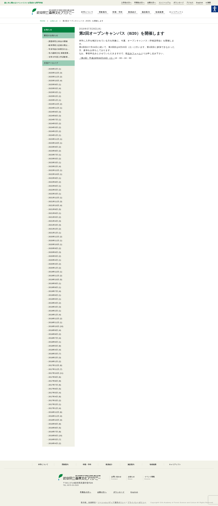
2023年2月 (53, 166)
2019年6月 (53, 295)
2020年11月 (54, 240)
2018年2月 (53, 358)
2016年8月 (53, 428)
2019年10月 (54, 279)
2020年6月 (53, 252)
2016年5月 (53, 439)
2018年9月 (53, 330)
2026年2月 (53, 69)
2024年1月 (53, 135)
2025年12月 (54, 73)
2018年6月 (53, 342)
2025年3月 (53, 92)
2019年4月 (53, 303)
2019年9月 (53, 283)
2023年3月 (53, 162)
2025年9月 (53, 84)
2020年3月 (53, 264)
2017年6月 (53, 389)
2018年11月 (54, 322)
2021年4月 (53, 221)
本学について (87, 12)
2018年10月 (54, 326)
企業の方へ (151, 2)
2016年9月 (53, 424)
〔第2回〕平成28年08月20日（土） (97, 58)
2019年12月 (54, 272)
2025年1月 (53, 100)
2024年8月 (53, 116)
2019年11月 (54, 276)
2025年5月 (53, 88)
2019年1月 (53, 315)
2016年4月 (53, 443)
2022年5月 (53, 190)
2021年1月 (53, 233)
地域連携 (159, 12)
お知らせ (54, 21)
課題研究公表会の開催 (58, 41)
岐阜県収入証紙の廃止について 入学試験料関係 (70, 45)
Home (42, 21)
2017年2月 (53, 404)
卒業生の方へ (139, 2)
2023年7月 (53, 155)
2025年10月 (54, 81)
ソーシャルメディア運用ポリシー (112, 502)
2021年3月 (53, 225)
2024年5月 (53, 123)
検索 (208, 2)
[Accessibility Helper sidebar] (214, 9)
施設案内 (146, 12)
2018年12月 (54, 319)
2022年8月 (53, 182)
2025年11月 (54, 77)
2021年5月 (53, 217)
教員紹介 (132, 12)
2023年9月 (53, 147)
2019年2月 (53, 311)
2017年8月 (53, 381)
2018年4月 (53, 350)
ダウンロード (179, 2)
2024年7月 (53, 120)
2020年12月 (54, 237)
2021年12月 (54, 198)
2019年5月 (53, 299)
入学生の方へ (126, 2)
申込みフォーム (133, 53)
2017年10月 (54, 373)
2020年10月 (54, 244)
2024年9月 (53, 112)
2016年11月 (54, 416)
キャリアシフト (176, 12)
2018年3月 (53, 354)
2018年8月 (53, 334)
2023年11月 (54, 139)
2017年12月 (54, 365)
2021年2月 (53, 229)
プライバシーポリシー (137, 502)
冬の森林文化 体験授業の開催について (65, 53)
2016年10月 (54, 420)
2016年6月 (53, 436)
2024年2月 (53, 131)
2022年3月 (53, 194)
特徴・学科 (117, 12)
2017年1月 (53, 408)
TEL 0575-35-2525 (71, 485)
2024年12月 (54, 104)
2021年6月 (53, 213)
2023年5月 (53, 159)
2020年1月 (53, 268)
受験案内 (103, 12)
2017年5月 (53, 393)
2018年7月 (53, 338)
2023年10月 (54, 143)
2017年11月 (54, 369)
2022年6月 (53, 186)
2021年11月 (54, 201)
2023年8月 (53, 151)
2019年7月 (53, 291)
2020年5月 (53, 256)
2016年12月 (54, 412)
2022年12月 (54, 170)
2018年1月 (53, 361)
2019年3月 (53, 307)
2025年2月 (53, 96)
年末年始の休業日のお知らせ (61, 49)
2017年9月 (53, 377)
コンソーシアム (165, 2)
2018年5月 (53, 346)
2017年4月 (53, 397)
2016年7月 (53, 432)
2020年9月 (53, 248)
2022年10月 (54, 174)
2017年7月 (53, 385)
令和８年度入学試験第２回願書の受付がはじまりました (72, 57)
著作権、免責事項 (88, 502)
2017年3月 (53, 400)
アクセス (190, 2)
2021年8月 (53, 209)
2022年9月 (53, 178)
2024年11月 (54, 108)
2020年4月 (53, 260)
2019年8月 (53, 287)
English (199, 2)
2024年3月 (53, 127)
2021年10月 (54, 205)
